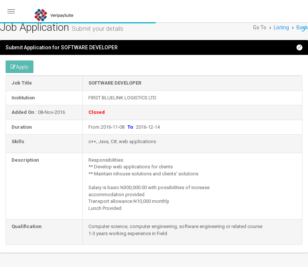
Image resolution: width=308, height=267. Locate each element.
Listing (281, 27)
